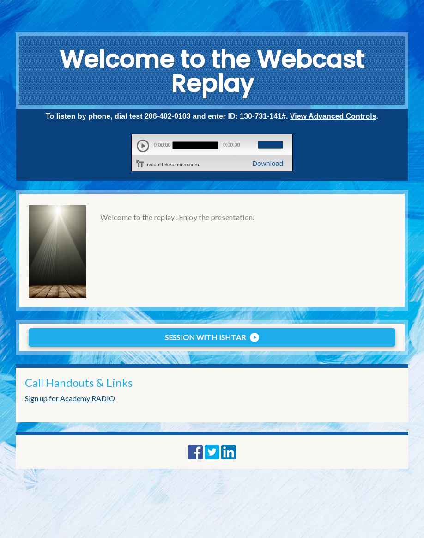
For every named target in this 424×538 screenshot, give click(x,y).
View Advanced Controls (333, 116)
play (143, 146)
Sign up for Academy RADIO (70, 398)
